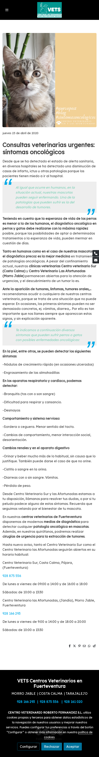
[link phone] (95, 253)
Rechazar (51, 747)
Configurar (28, 747)
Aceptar (72, 747)
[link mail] (95, 260)
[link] (49, 10)
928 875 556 (11, 576)
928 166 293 (11, 613)
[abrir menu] (7, 10)
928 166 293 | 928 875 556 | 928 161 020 (49, 702)
